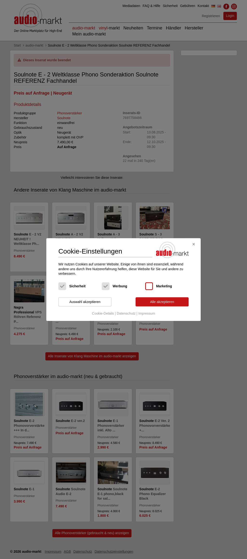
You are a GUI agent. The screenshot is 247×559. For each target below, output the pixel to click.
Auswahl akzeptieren (84, 302)
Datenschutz (126, 314)
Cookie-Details (103, 314)
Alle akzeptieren (162, 302)
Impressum (146, 314)
